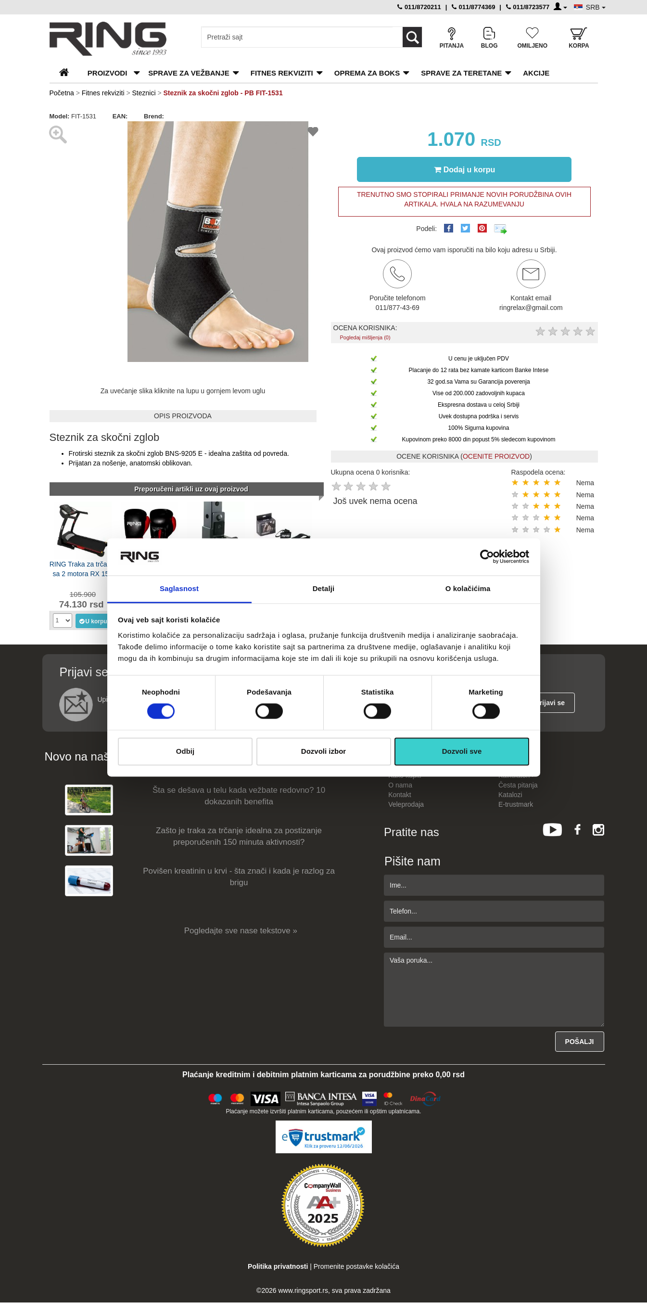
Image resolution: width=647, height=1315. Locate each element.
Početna (62, 93)
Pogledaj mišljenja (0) (365, 337)
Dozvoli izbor (323, 751)
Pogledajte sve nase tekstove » (240, 930)
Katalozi (510, 795)
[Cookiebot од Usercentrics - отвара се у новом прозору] (487, 557)
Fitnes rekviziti (282, 73)
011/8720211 (419, 7)
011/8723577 (528, 7)
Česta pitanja (518, 785)
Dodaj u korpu (464, 169)
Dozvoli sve (462, 751)
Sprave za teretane (461, 73)
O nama (400, 785)
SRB (596, 7)
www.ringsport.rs (303, 1290)
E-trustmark (515, 804)
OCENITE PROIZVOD (496, 456)
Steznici (145, 93)
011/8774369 (473, 7)
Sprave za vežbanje (188, 73)
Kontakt (399, 795)
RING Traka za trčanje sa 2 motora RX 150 (83, 569)
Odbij (185, 751)
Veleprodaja (406, 804)
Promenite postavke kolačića (356, 1266)
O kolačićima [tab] (468, 588)
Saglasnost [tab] (179, 588)
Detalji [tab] (324, 588)
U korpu (92, 621)
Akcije (536, 73)
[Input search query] (297, 37)
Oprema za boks (367, 73)
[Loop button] (412, 37)
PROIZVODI (107, 73)
